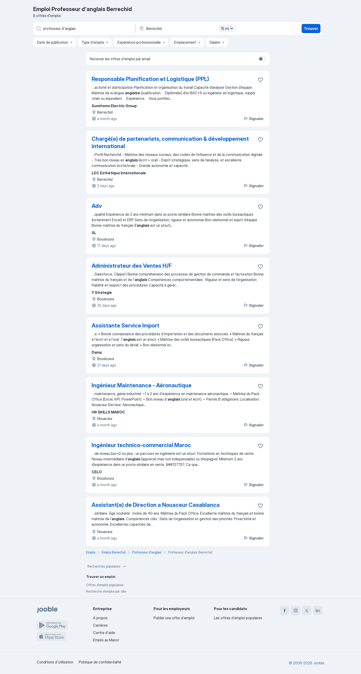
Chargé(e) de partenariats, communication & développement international (170, 142)
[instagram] (295, 610)
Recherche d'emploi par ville (106, 591)
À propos (100, 618)
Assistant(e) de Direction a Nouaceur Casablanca (156, 505)
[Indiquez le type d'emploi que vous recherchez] (83, 28)
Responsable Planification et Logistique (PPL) (150, 79)
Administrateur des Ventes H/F (132, 265)
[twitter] (306, 610)
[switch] (262, 59)
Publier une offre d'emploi (174, 618)
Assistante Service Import (125, 325)
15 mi (227, 28)
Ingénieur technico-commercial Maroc (141, 445)
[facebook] (284, 610)
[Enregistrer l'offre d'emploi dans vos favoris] (260, 80)
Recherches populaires (107, 566)
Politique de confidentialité (100, 662)
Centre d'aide (104, 632)
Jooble (318, 663)
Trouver (311, 28)
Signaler (253, 118)
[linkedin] (317, 610)
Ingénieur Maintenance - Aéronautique (142, 385)
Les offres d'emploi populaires (238, 618)
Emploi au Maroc (106, 640)
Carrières (100, 625)
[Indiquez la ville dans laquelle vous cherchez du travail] (186, 28)
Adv (97, 206)
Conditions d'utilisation (55, 662)
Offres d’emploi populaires (105, 585)
